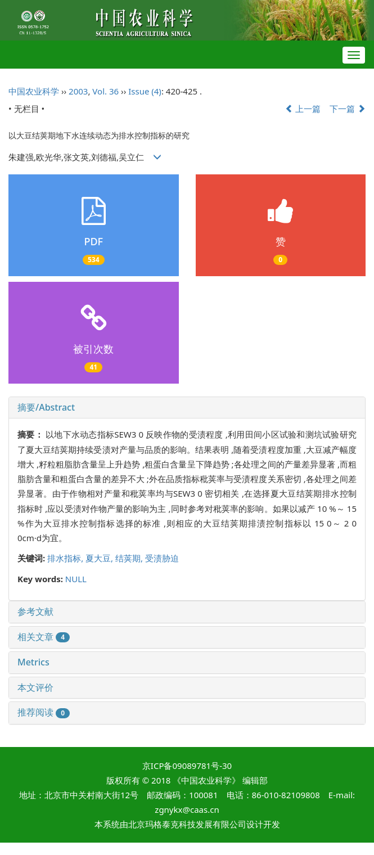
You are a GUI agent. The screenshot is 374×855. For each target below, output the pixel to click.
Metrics (33, 662)
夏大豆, (100, 558)
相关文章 (43, 637)
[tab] (187, 407)
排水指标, (66, 558)
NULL (76, 578)
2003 (78, 91)
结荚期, (130, 558)
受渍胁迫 (162, 558)
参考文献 (35, 611)
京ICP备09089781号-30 (187, 765)
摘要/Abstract (46, 407)
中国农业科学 (33, 91)
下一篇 (348, 108)
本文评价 (35, 687)
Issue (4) (144, 91)
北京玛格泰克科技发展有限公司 (187, 824)
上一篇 (303, 108)
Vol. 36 (105, 91)
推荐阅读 (43, 712)
